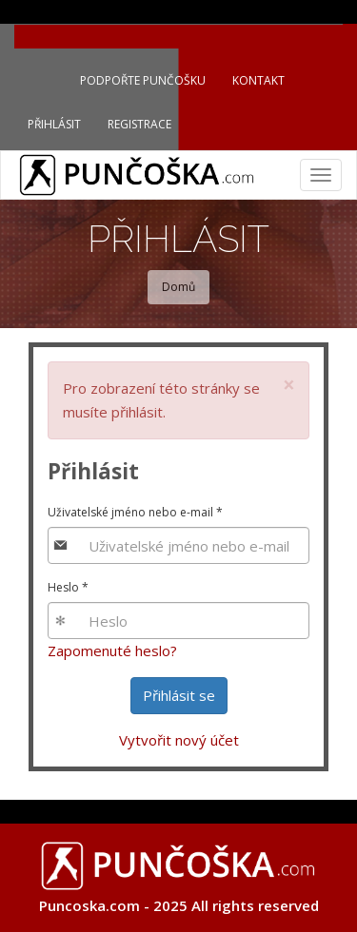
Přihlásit (54, 124)
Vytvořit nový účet (179, 739)
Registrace (139, 124)
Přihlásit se (179, 695)
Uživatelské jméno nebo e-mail (135, 512)
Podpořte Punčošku (143, 80)
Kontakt (258, 80)
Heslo (68, 587)
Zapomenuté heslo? (112, 650)
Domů (178, 287)
